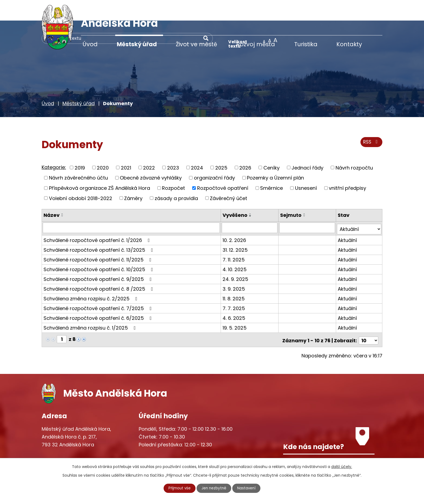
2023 (173, 147)
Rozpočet (173, 167)
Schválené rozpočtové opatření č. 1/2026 (98, 217)
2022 (149, 147)
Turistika (305, 44)
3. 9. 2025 (234, 266)
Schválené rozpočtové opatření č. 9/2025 (99, 256)
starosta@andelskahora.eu (85, 454)
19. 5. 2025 (235, 305)
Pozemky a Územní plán (275, 157)
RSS (371, 122)
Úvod (90, 44)
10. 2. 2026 (235, 217)
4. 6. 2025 (234, 295)
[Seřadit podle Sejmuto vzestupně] (305, 193)
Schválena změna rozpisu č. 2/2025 (92, 276)
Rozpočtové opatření (222, 167)
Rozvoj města (255, 44)
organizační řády (214, 157)
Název (51, 194)
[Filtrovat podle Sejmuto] (307, 207)
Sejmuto (291, 194)
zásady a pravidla (176, 177)
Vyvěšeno (235, 194)
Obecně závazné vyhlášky (151, 157)
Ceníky (271, 147)
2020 (103, 147)
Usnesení (306, 167)
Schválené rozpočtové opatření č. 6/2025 (99, 295)
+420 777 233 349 (75, 443)
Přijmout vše (179, 488)
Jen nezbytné (214, 488)
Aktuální (347, 217)
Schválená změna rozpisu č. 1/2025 (91, 305)
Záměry (133, 177)
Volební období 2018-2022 (80, 177)
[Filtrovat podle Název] (131, 207)
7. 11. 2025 (234, 237)
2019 (80, 147)
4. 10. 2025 (235, 247)
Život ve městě (196, 44)
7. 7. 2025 (234, 286)
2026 (245, 147)
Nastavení (247, 488)
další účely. (341, 466)
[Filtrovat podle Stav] (359, 207)
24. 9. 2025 (236, 256)
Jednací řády (307, 147)
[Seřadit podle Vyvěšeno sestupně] (251, 195)
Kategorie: (54, 146)
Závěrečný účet (228, 177)
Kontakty (349, 44)
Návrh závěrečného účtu (78, 157)
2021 (126, 147)
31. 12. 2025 (235, 227)
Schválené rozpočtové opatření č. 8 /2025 (99, 266)
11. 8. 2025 (234, 276)
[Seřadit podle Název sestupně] (62, 195)
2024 (197, 147)
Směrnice (271, 167)
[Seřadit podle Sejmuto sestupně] (305, 195)
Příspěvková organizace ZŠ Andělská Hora (99, 167)
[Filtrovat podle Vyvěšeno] (250, 207)
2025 (221, 147)
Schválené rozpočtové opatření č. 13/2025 (99, 227)
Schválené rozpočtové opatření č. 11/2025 (99, 237)
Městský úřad (137, 44)
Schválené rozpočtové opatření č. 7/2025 (99, 286)
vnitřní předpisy (347, 167)
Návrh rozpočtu (354, 147)
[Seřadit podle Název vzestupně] (62, 193)
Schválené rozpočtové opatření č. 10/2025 (99, 247)
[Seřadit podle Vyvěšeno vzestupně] (251, 193)
